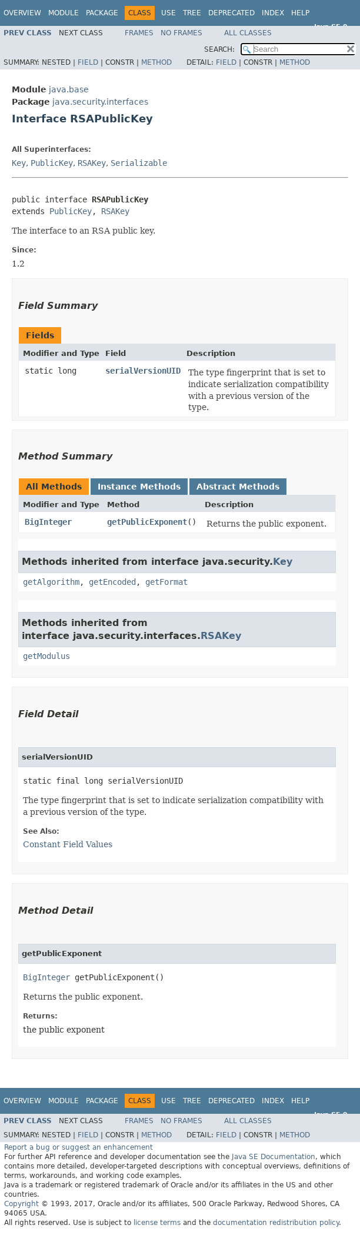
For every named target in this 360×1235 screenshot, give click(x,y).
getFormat (166, 582)
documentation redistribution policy (276, 1223)
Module (63, 13)
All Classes (248, 33)
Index (273, 13)
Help (300, 13)
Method (156, 62)
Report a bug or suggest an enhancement (78, 1147)
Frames (139, 33)
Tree (192, 13)
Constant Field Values (67, 844)
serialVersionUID (143, 370)
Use (168, 13)
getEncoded (112, 582)
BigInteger (48, 522)
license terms (157, 1223)
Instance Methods (139, 486)
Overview (22, 13)
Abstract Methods (237, 486)
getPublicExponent (147, 522)
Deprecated (231, 13)
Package (102, 13)
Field (88, 62)
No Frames (181, 33)
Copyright (21, 1204)
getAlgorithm (51, 582)
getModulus (46, 656)
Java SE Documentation (273, 1157)
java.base (69, 89)
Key (19, 163)
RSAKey (92, 163)
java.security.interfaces (100, 101)
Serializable (139, 163)
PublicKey (52, 163)
